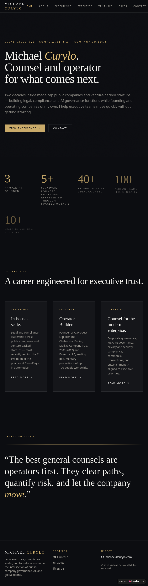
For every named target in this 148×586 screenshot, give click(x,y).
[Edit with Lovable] (129, 581)
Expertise (85, 6)
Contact (139, 6)
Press (123, 6)
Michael (15, 6)
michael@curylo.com (116, 557)
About (43, 6)
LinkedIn (60, 557)
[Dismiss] (143, 581)
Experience (63, 6)
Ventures (105, 6)
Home (29, 6)
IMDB (58, 568)
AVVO (58, 563)
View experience (25, 128)
